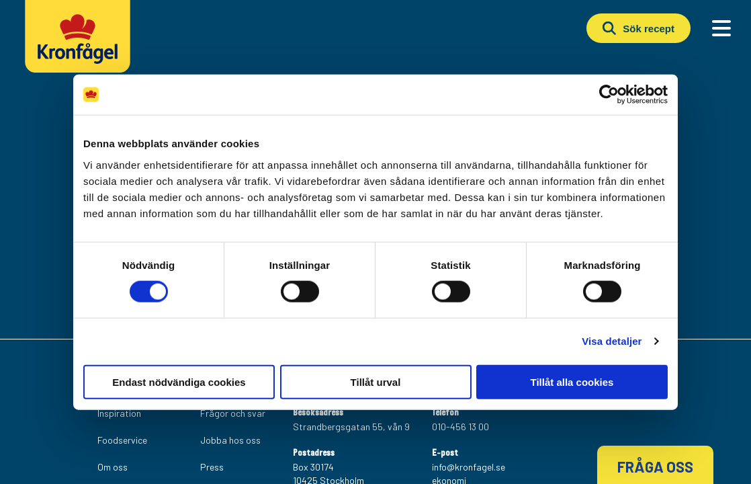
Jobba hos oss (230, 440)
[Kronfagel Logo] (81, 44)
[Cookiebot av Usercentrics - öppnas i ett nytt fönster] (609, 95)
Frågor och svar (232, 413)
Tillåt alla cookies (572, 381)
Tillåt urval (376, 381)
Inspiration (119, 413)
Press (212, 467)
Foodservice (122, 440)
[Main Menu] (721, 28)
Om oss (112, 467)
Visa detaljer (612, 341)
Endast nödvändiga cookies (178, 381)
